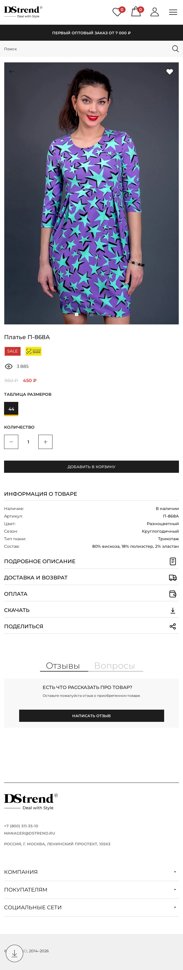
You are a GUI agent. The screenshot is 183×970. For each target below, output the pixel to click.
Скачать (91, 610)
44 (11, 409)
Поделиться (91, 626)
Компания (90, 872)
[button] (76, 314)
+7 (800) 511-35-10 (21, 826)
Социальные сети (90, 907)
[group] (91, 193)
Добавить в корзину (91, 466)
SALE (12, 351)
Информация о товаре (40, 494)
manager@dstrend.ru (29, 833)
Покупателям (90, 890)
